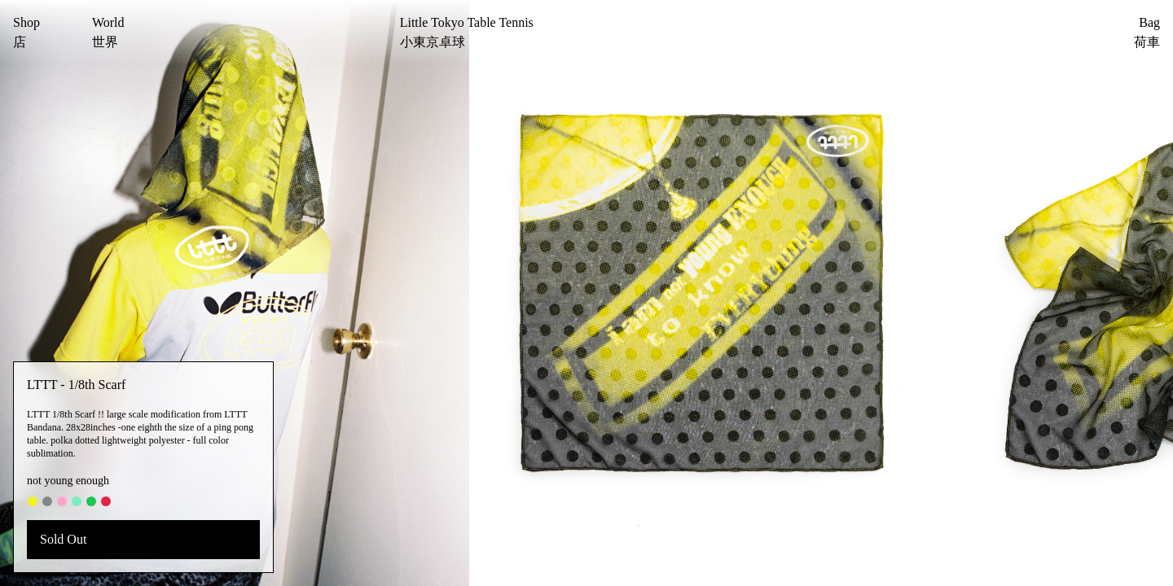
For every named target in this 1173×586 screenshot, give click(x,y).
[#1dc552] (91, 501)
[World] (108, 32)
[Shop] (26, 32)
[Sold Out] (143, 539)
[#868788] (47, 501)
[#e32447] (106, 501)
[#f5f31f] (32, 501)
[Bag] (1118, 32)
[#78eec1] (76, 501)
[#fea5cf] (62, 501)
